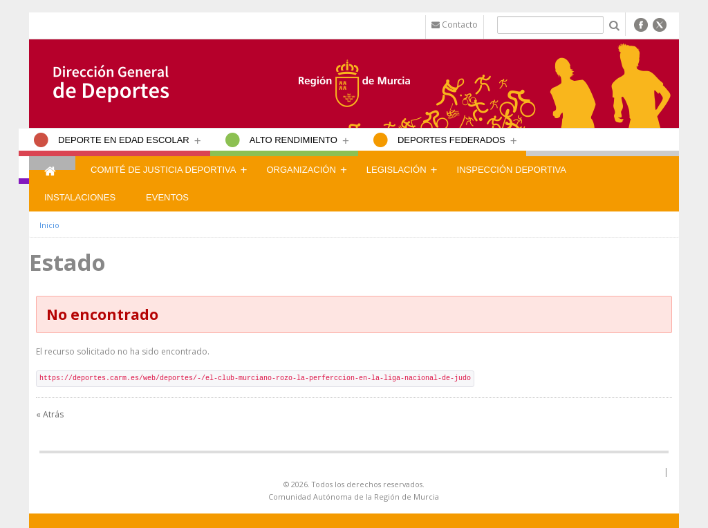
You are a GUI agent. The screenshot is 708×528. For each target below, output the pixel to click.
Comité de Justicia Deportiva (163, 169)
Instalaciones (79, 197)
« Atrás (50, 414)
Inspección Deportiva (511, 169)
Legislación (396, 169)
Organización (300, 169)
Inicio (49, 225)
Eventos (167, 197)
